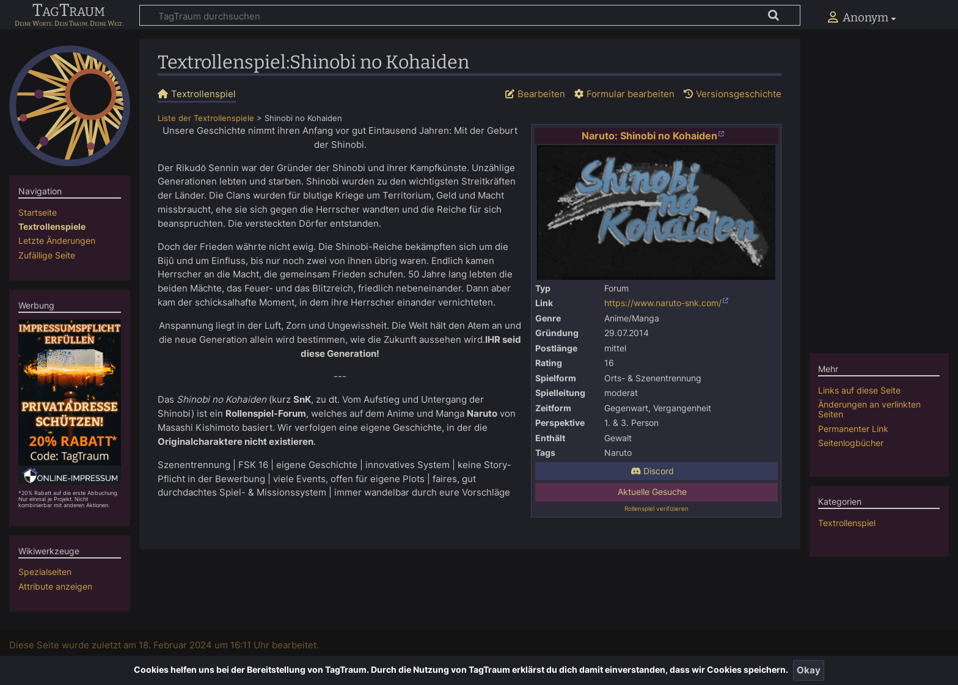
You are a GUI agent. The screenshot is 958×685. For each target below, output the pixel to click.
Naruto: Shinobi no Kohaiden (649, 136)
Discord (652, 471)
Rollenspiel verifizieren (656, 508)
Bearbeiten (541, 94)
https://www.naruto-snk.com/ (663, 303)
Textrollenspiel (847, 523)
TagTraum (68, 11)
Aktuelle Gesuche (652, 492)
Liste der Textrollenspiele (206, 118)
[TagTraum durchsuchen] (470, 15)
